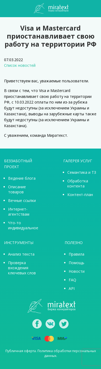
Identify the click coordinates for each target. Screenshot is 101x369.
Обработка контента (77, 183)
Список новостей (20, 65)
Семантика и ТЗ (81, 172)
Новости (77, 271)
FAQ (72, 279)
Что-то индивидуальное (23, 225)
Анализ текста (21, 254)
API (72, 288)
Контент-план (80, 194)
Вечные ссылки (22, 200)
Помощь (76, 262)
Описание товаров (17, 189)
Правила (76, 254)
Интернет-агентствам (18, 211)
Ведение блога (22, 178)
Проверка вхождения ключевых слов (22, 267)
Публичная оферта (20, 351)
